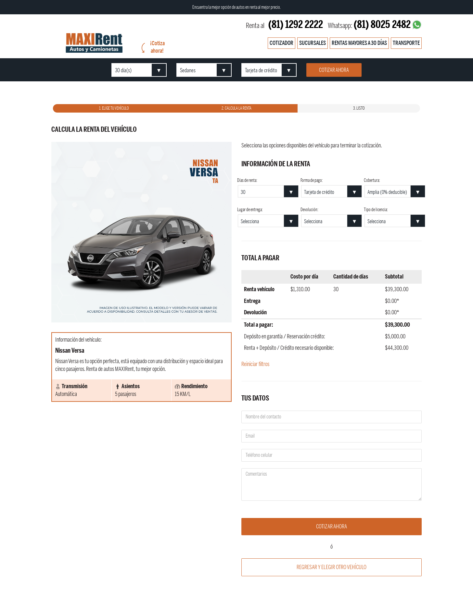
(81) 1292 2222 (295, 25)
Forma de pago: (311, 180)
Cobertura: (372, 180)
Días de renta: (247, 180)
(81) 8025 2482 (382, 25)
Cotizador (281, 43)
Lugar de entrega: (250, 210)
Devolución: (309, 210)
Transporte (406, 43)
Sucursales (312, 43)
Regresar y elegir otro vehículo (331, 567)
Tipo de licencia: (376, 210)
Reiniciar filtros (255, 364)
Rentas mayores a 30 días (359, 43)
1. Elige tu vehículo (114, 108)
